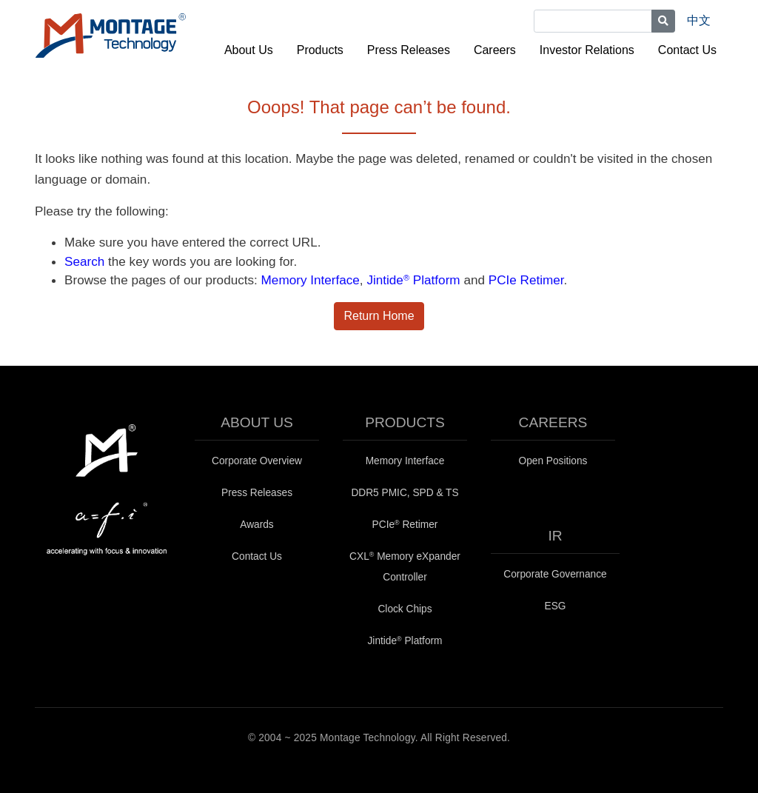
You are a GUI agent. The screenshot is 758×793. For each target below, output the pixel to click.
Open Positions (553, 460)
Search (84, 261)
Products (320, 50)
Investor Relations (587, 50)
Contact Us (687, 50)
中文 (699, 20)
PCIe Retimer (526, 279)
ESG (555, 606)
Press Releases (408, 50)
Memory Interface (310, 279)
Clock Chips (405, 609)
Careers (495, 50)
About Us (248, 50)
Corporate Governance (554, 574)
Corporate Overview (257, 460)
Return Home (378, 315)
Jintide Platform (413, 279)
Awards (256, 524)
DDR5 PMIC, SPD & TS (404, 492)
